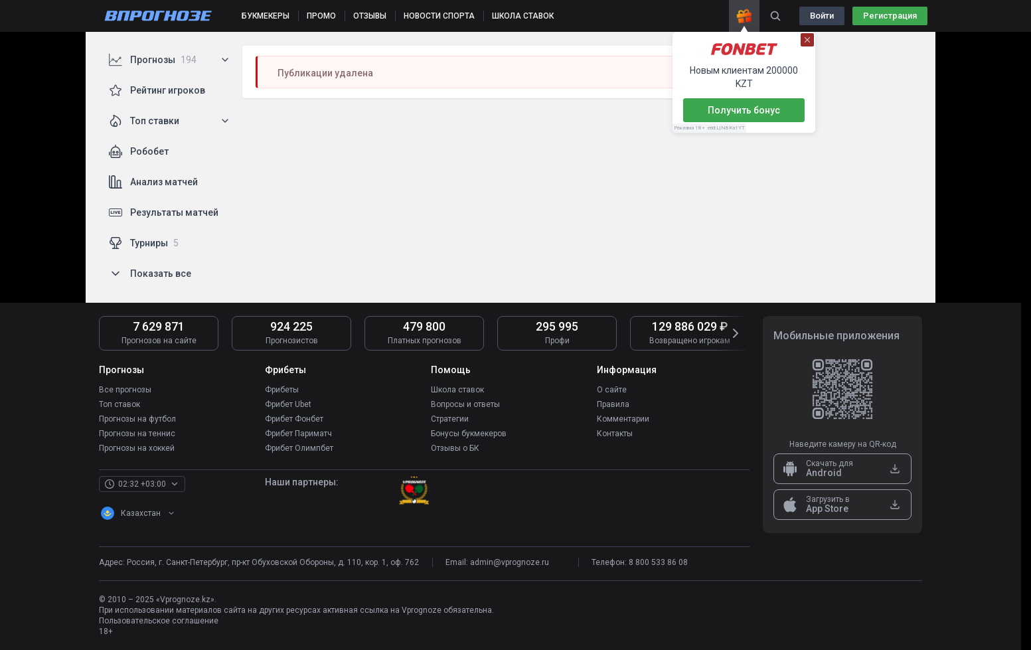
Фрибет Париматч (298, 433)
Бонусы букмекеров (469, 433)
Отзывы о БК (455, 448)
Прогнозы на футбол (137, 419)
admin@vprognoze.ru (509, 562)
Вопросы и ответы (465, 404)
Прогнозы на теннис (137, 433)
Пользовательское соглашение (158, 620)
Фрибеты (282, 389)
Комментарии (623, 419)
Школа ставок (457, 389)
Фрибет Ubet (288, 404)
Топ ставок (119, 404)
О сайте (612, 389)
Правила (613, 404)
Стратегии (450, 419)
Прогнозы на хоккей (137, 448)
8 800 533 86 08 (658, 562)
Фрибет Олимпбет (299, 448)
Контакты (615, 433)
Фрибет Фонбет (294, 419)
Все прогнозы (125, 389)
